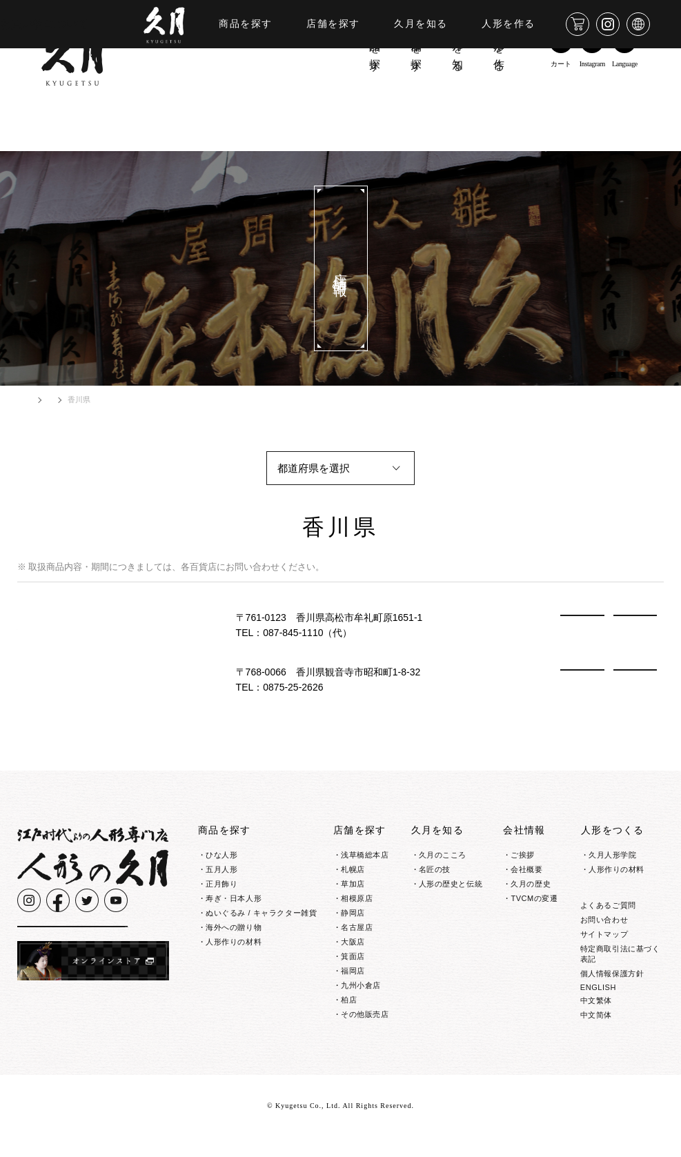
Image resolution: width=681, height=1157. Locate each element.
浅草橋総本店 (364, 855)
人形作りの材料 (233, 942)
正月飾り (221, 884)
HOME (39, 399)
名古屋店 (357, 927)
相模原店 (357, 898)
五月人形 (221, 869)
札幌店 (353, 869)
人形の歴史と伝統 (450, 884)
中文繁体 (596, 1020)
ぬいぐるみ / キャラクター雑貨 (261, 913)
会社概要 (526, 869)
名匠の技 (435, 869)
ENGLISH (598, 1007)
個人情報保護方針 (612, 993)
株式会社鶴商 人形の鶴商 (79, 625)
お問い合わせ (604, 940)
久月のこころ (442, 855)
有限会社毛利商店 (61, 679)
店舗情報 (85, 399)
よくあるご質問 (608, 925)
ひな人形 (221, 855)
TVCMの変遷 (534, 898)
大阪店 (353, 942)
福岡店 (353, 971)
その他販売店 (364, 1014)
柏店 (349, 1000)
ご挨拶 (523, 855)
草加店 (353, 884)
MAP (634, 625)
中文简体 (596, 1035)
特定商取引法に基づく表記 (620, 974)
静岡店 (353, 913)
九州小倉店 (361, 985)
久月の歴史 (531, 884)
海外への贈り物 (233, 927)
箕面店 (353, 956)
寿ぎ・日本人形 (233, 898)
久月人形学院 (612, 855)
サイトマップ (604, 954)
